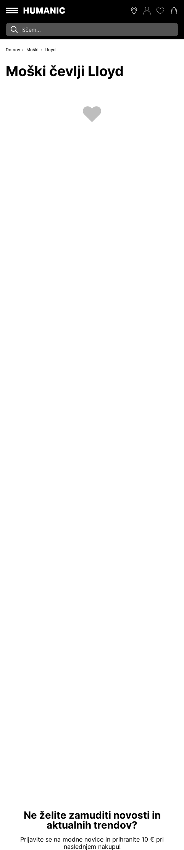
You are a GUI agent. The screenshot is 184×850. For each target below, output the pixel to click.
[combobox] (92, 29)
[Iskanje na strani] (92, 29)
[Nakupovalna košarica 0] (174, 11)
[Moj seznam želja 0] (160, 11)
